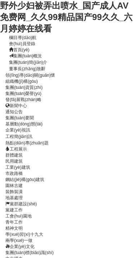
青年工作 (14, 222)
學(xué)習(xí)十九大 (24, 234)
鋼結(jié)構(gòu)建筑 (24, 179)
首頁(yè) (19, 49)
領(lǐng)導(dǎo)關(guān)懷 (30, 75)
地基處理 (14, 197)
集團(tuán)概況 (25, 55)
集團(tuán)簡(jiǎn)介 (28, 62)
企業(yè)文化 (20, 246)
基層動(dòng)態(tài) (23, 123)
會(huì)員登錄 (22, 43)
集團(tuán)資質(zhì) (23, 87)
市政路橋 (14, 173)
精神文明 (14, 228)
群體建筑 (14, 155)
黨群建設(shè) (21, 203)
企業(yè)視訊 (17, 130)
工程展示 (16, 149)
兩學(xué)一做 (18, 240)
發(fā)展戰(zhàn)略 (23, 99)
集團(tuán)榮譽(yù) (23, 93)
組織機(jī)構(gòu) (21, 81)
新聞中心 (16, 105)
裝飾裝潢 (14, 191)
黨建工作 (14, 209)
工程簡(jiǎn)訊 (18, 136)
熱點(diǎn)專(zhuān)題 (27, 142)
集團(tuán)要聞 (19, 117)
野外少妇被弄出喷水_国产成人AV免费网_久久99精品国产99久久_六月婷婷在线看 (66, 17)
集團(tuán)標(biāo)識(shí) (29, 252)
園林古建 (14, 185)
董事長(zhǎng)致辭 (27, 68)
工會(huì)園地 (18, 216)
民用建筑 (14, 161)
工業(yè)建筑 (17, 167)
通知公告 (14, 111)
